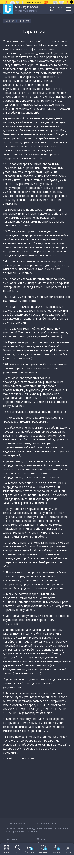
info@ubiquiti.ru (26, 10)
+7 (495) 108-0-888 (26, 7)
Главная (9, 20)
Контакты (11, 839)
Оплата (41, 839)
